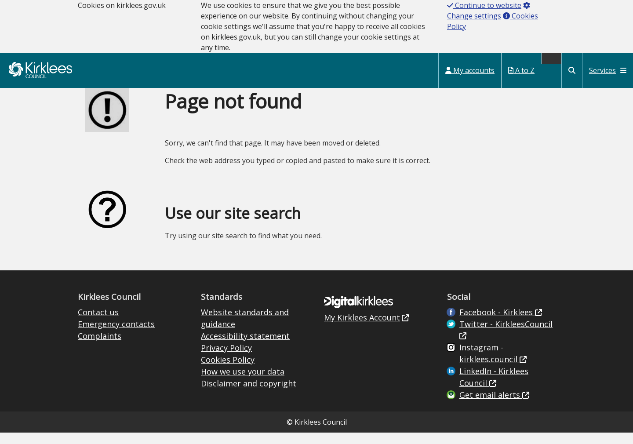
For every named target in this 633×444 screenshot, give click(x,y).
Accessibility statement (245, 336)
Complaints (99, 336)
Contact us (98, 312)
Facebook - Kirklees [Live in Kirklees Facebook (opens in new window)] (497, 312)
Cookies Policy (228, 359)
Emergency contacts (116, 324)
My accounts (470, 70)
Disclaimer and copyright (248, 383)
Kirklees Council (40, 70)
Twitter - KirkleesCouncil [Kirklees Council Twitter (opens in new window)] (506, 324)
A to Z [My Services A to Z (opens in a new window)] (521, 70)
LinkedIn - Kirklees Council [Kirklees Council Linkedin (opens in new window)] (493, 377)
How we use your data (242, 371)
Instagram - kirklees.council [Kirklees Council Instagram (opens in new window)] (489, 353)
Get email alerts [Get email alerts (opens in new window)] (490, 394)
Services (607, 70)
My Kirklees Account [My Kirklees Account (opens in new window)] (362, 317)
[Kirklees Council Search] (572, 70)
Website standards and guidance (245, 318)
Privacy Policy (226, 347)
